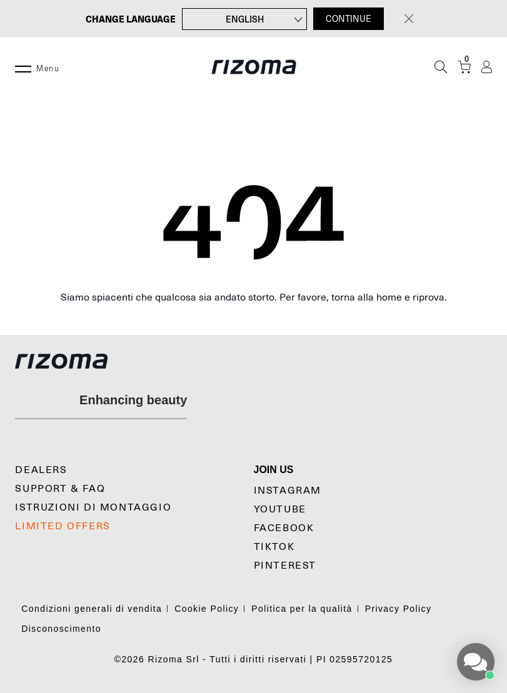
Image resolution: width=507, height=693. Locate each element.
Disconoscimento (61, 629)
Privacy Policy (398, 609)
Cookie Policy (206, 609)
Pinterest (285, 565)
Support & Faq (60, 488)
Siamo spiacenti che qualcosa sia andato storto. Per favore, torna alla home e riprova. (254, 297)
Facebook (284, 528)
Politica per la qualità (301, 609)
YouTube (280, 509)
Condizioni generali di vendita (91, 609)
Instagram (287, 490)
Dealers (41, 470)
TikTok (274, 546)
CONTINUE (348, 19)
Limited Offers (62, 526)
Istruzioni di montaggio (93, 507)
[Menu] (23, 66)
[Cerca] (440, 67)
